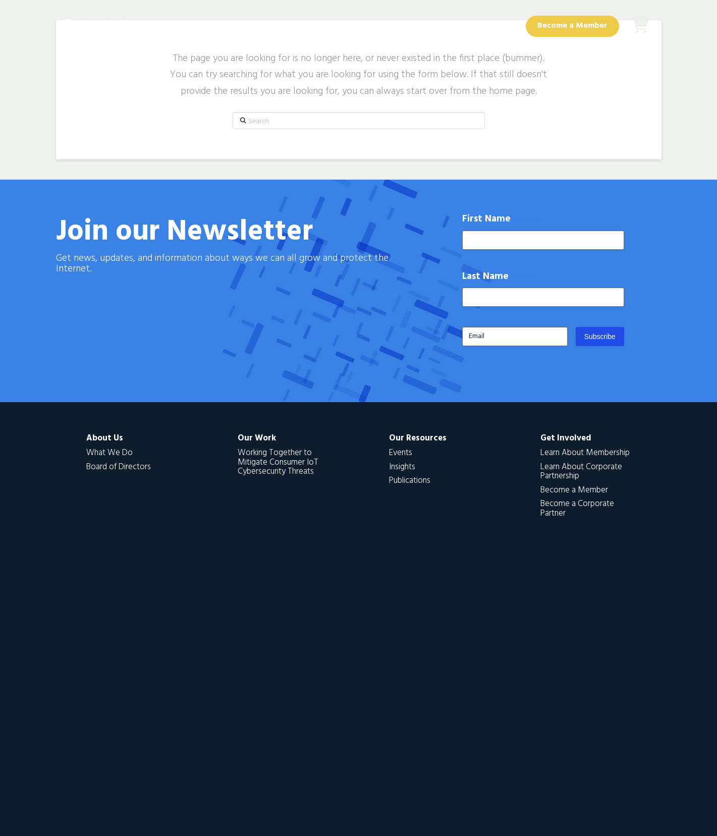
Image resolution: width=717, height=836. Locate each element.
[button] (640, 26)
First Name (502, 219)
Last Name (501, 277)
